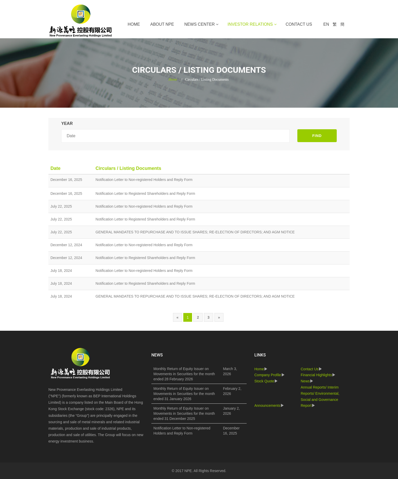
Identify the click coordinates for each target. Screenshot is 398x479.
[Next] (219, 317)
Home (134, 24)
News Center (199, 24)
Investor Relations (250, 24)
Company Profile (267, 375)
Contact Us (299, 24)
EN (326, 24)
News (305, 381)
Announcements (267, 405)
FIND (317, 136)
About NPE (162, 24)
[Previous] (177, 317)
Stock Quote (264, 381)
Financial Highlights (316, 375)
